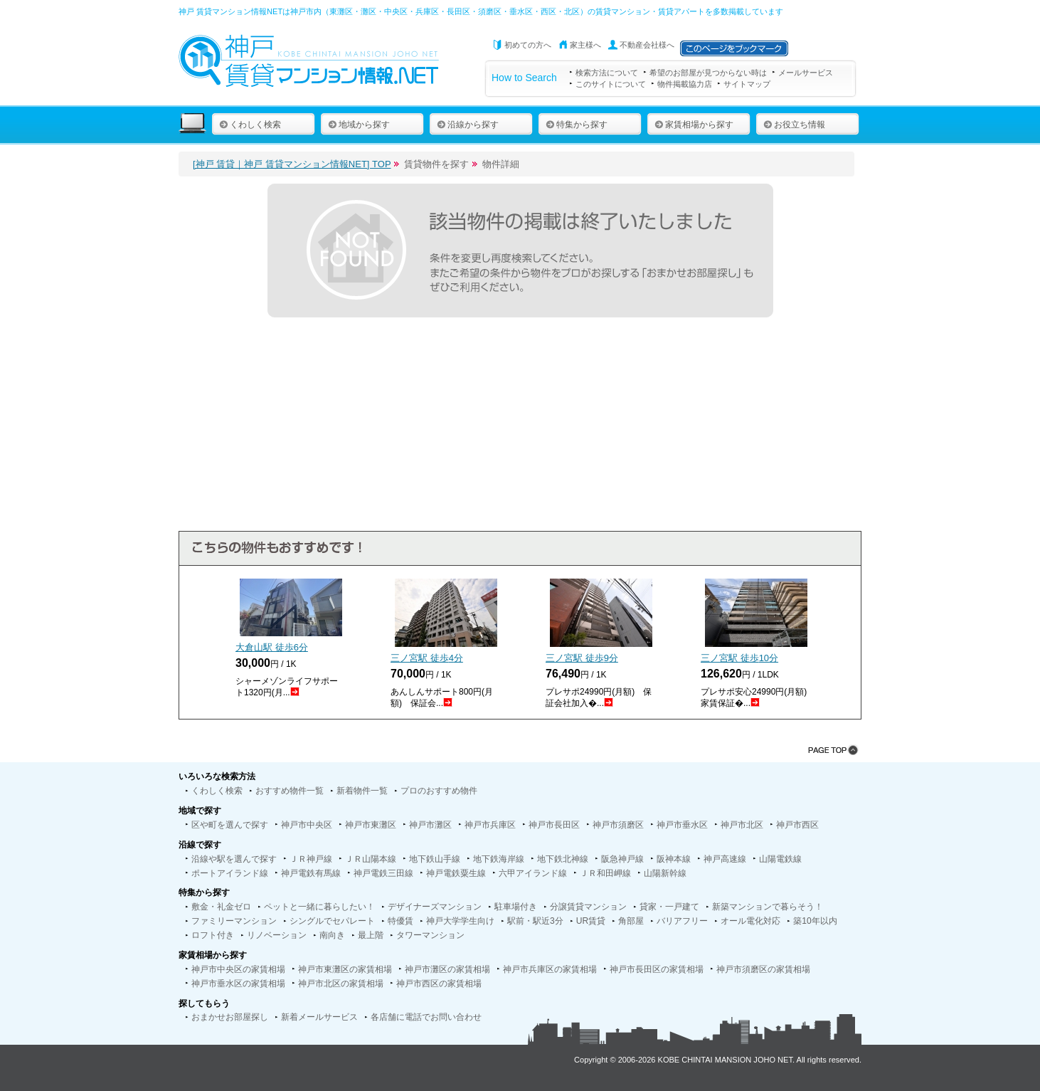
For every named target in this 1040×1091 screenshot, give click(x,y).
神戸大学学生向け (460, 921)
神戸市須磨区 (618, 825)
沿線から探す (468, 125)
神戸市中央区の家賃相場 (238, 969)
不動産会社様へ (647, 45)
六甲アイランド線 (533, 873)
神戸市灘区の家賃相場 (447, 969)
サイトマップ (746, 84)
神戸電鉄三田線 (383, 873)
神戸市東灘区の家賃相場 (345, 969)
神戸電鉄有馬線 (311, 873)
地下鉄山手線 (434, 859)
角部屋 (631, 921)
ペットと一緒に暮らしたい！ (319, 907)
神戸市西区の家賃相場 (439, 984)
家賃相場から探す (693, 125)
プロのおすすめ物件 (438, 791)
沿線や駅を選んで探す (234, 859)
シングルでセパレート (332, 921)
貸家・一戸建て (669, 907)
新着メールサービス (319, 1017)
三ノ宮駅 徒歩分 (427, 658)
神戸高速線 (725, 859)
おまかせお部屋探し (229, 1017)
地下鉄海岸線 (498, 859)
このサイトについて (610, 84)
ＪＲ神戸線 (311, 859)
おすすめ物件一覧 (289, 791)
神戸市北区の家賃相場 (340, 984)
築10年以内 (815, 921)
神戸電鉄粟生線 (456, 873)
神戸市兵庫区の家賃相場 (550, 969)
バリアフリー (682, 921)
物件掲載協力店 (684, 84)
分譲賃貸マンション (588, 907)
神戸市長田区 (554, 825)
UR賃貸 (590, 921)
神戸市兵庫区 (490, 825)
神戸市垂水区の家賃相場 (238, 984)
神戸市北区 (742, 825)
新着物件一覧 (362, 791)
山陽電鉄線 (780, 859)
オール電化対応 (750, 921)
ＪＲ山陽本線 (370, 859)
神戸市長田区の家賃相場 (657, 969)
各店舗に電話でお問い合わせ (426, 1017)
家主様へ (585, 45)
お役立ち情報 (794, 125)
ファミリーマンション (234, 921)
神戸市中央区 (306, 825)
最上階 (370, 935)
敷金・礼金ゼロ (221, 907)
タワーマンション (430, 935)
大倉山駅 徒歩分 (271, 647)
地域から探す (359, 125)
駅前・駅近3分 (535, 921)
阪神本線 (674, 859)
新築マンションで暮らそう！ (767, 907)
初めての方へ (527, 45)
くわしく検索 (250, 125)
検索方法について (606, 72)
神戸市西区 (797, 825)
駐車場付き (515, 907)
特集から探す (576, 125)
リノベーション (277, 935)
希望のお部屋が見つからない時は (708, 72)
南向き (332, 935)
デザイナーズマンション (435, 907)
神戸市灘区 (430, 825)
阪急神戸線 (622, 859)
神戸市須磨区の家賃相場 (763, 969)
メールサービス (805, 72)
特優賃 (400, 921)
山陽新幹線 (665, 873)
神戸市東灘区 (370, 825)
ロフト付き (212, 935)
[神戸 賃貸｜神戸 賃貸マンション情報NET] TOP (292, 164)
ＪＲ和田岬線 (605, 873)
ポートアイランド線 (229, 873)
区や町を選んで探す (229, 825)
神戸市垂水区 (682, 825)
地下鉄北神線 (562, 859)
